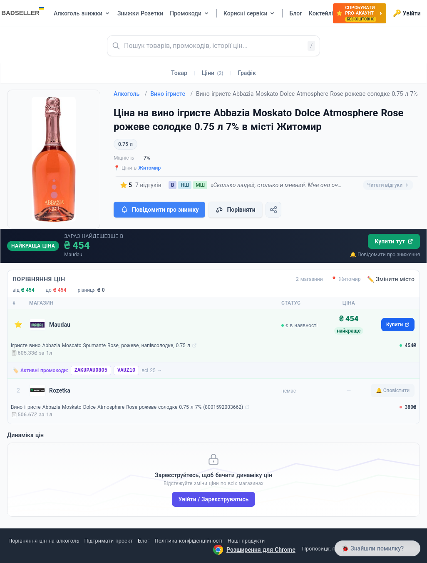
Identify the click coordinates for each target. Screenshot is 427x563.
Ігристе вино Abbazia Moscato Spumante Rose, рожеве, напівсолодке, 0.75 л (100, 345)
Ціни (212, 73)
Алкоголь (130, 93)
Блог (143, 541)
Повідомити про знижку (159, 209)
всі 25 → (152, 370)
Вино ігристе (171, 93)
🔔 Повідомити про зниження (385, 255)
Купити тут (394, 241)
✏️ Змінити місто (391, 279)
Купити (398, 325)
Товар (179, 73)
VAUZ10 (126, 370)
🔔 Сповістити (393, 390)
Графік (247, 73)
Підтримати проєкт (108, 541)
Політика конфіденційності (189, 541)
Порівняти (235, 209)
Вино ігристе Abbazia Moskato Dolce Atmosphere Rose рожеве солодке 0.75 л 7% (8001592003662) (127, 407)
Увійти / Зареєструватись (214, 499)
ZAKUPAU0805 (90, 370)
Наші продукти (246, 541)
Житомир (149, 168)
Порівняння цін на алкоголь (43, 541)
